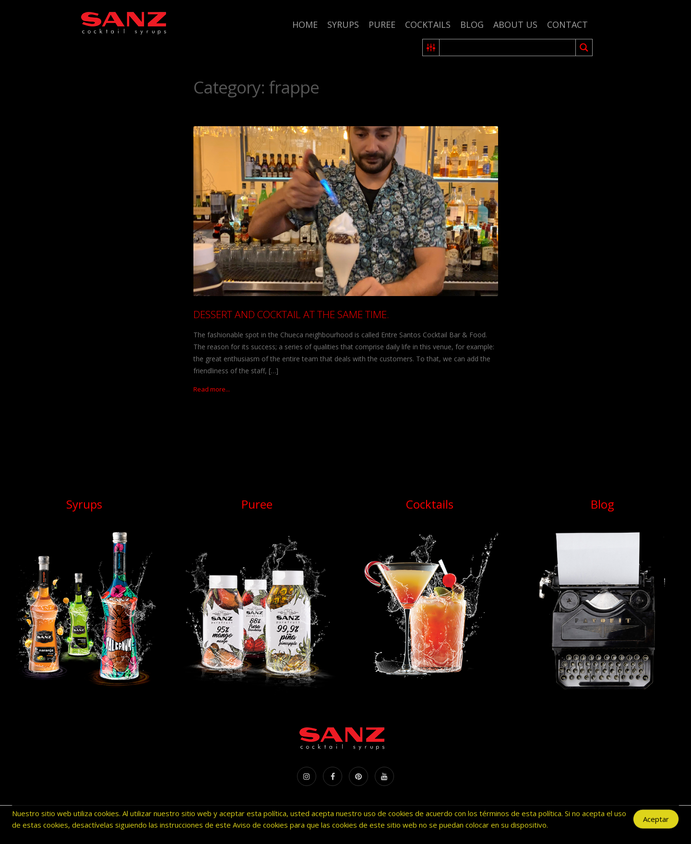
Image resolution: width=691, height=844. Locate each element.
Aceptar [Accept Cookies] (656, 821)
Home (305, 24)
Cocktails (428, 24)
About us (515, 24)
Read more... (211, 389)
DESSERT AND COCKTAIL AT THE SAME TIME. (291, 314)
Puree (382, 24)
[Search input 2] (508, 47)
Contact (567, 24)
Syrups (343, 24)
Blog (472, 24)
